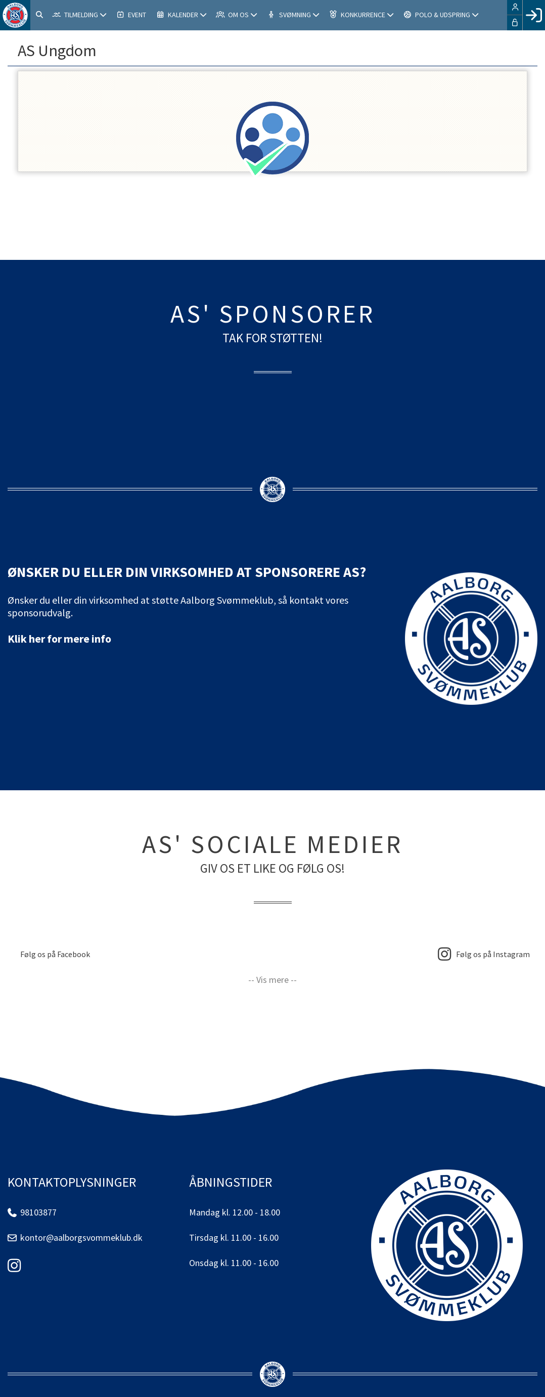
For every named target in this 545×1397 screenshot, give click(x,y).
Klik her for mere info (59, 639)
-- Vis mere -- (272, 979)
